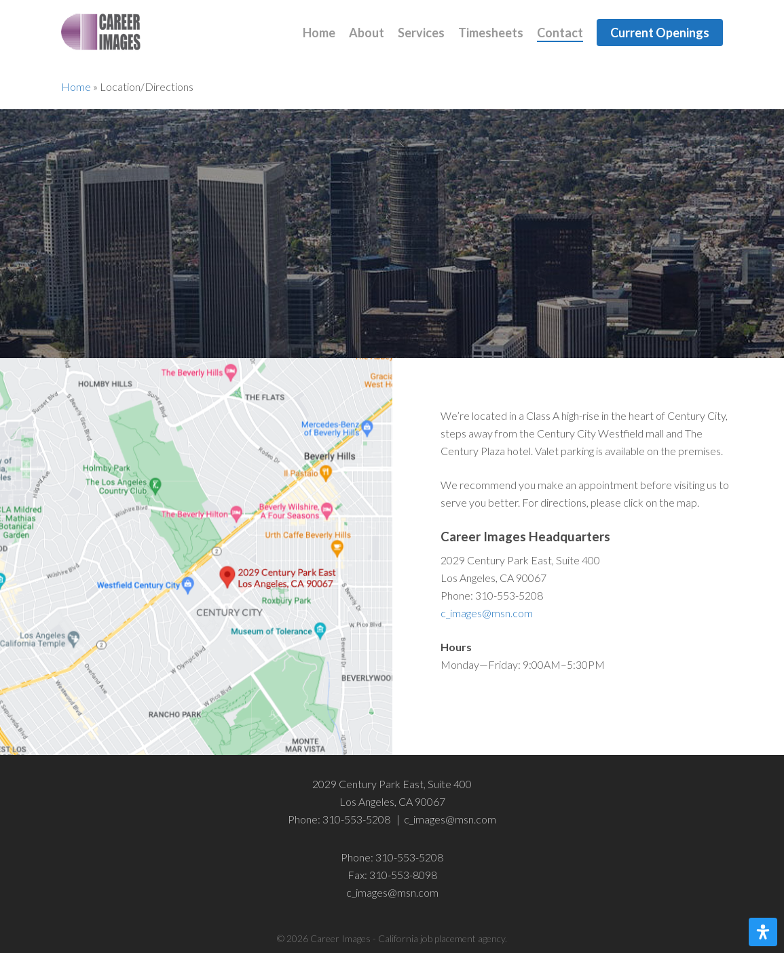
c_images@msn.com (487, 612)
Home (76, 86)
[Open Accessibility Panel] (763, 932)
